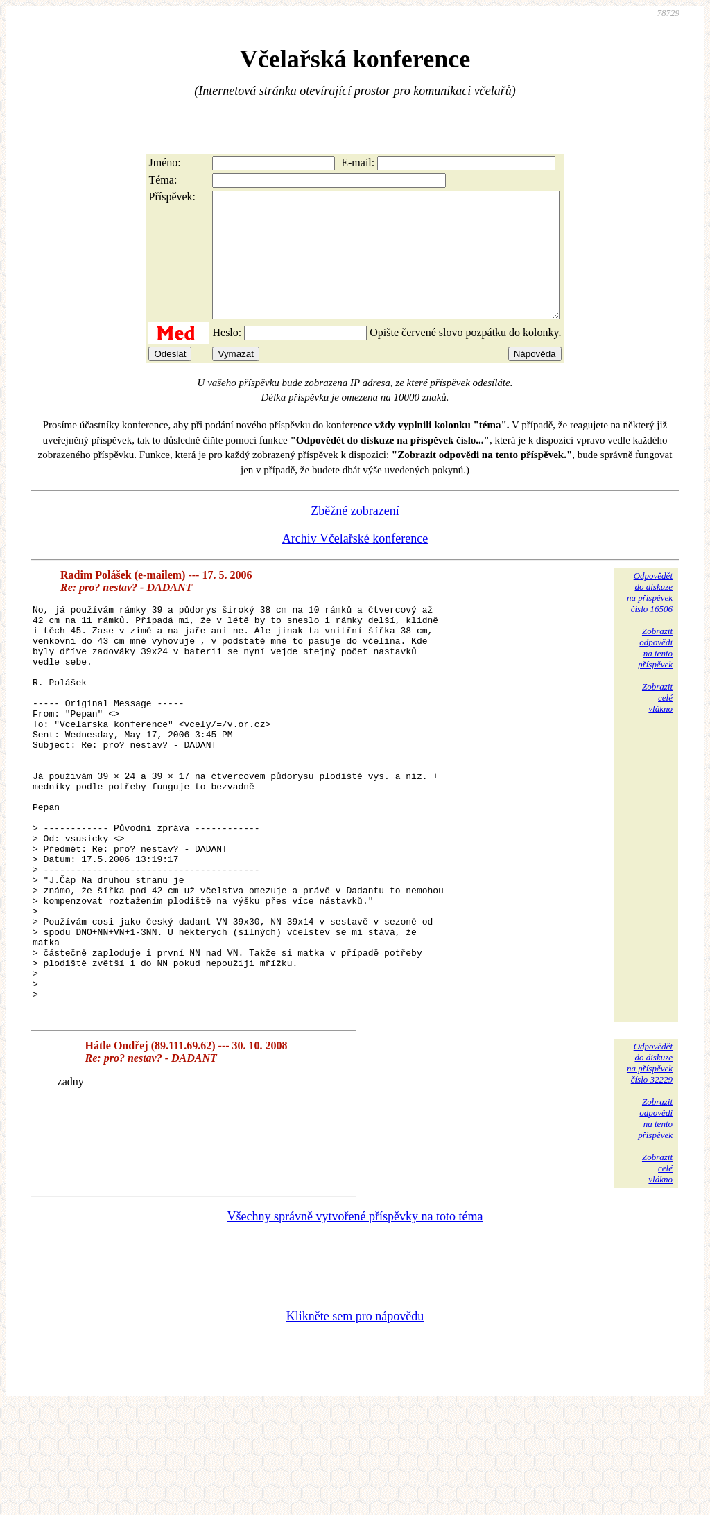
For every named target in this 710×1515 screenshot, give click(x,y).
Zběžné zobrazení (355, 536)
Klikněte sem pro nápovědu (355, 1422)
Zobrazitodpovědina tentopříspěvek (655, 672)
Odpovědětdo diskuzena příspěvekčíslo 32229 (650, 1169)
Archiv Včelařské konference (355, 563)
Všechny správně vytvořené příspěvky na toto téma (355, 1322)
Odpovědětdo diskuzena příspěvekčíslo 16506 (650, 617)
